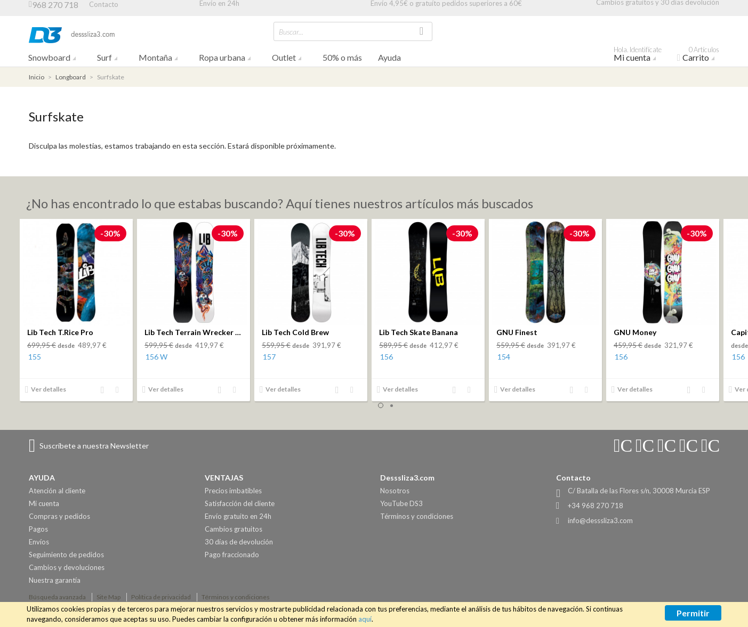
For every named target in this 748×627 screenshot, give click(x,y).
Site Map (108, 597)
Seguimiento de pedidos (66, 554)
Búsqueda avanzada (57, 597)
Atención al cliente (57, 490)
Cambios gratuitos (233, 529)
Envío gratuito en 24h (238, 516)
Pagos (38, 529)
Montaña (155, 57)
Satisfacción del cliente (240, 503)
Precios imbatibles (233, 490)
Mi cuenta (641, 55)
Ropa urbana (222, 57)
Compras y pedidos (59, 516)
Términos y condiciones (416, 516)
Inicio (36, 77)
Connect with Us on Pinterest (710, 446)
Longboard (70, 77)
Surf (104, 57)
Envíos (39, 542)
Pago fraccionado (232, 554)
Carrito (702, 55)
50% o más (342, 57)
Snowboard (49, 57)
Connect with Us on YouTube (645, 446)
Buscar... (291, 31)
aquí (365, 619)
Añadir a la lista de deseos (120, 390)
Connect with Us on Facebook (666, 446)
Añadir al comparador (105, 390)
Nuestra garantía (55, 580)
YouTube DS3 (401, 503)
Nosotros (394, 490)
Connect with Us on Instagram (623, 446)
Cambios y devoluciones (66, 567)
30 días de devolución (239, 542)
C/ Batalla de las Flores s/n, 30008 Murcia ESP (639, 490)
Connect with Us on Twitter (688, 446)
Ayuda (389, 57)
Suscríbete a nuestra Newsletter (94, 445)
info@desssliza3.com (600, 520)
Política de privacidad (161, 597)
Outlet (284, 57)
